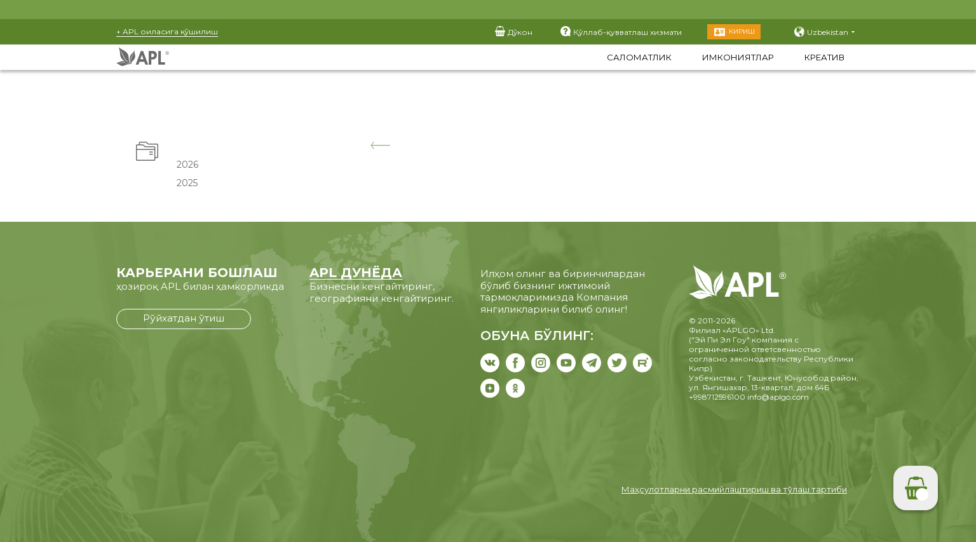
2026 (186, 164)
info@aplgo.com (778, 397)
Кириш (742, 31)
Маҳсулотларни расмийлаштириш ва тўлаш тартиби (734, 489)
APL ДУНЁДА (355, 272)
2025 (185, 183)
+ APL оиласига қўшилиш (167, 31)
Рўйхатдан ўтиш (183, 318)
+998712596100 (717, 397)
